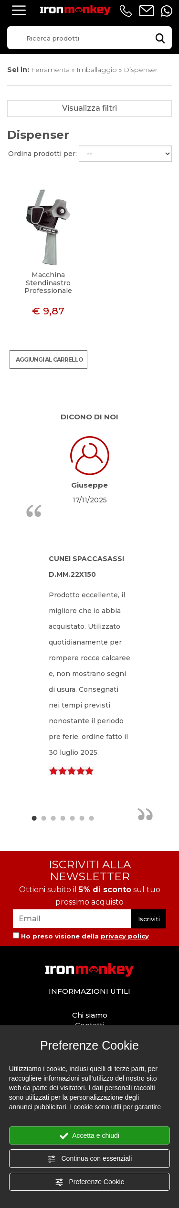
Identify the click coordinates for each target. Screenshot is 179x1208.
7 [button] (91, 818)
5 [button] (72, 818)
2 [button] (43, 818)
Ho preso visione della (85, 936)
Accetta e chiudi (89, 1136)
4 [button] (62, 818)
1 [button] (34, 818)
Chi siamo (89, 1015)
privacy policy (125, 936)
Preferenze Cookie (90, 1182)
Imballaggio (96, 69)
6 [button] (81, 818)
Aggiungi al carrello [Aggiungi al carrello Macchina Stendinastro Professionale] (49, 359)
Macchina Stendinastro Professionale (48, 283)
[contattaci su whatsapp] (166, 11)
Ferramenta (50, 69)
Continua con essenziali (89, 1159)
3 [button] (53, 818)
